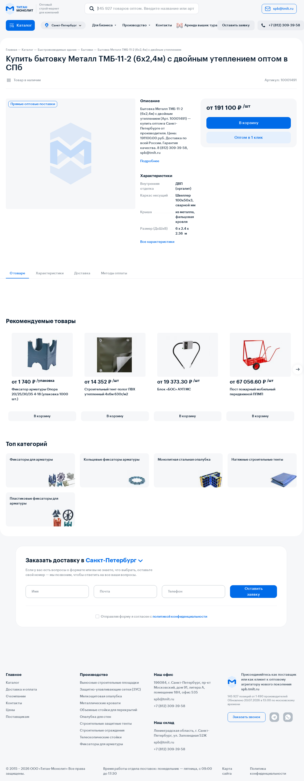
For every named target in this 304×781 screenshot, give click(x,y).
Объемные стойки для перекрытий (108, 710)
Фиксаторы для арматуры (31, 459)
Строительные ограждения (102, 730)
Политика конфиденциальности (268, 771)
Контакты (164, 25)
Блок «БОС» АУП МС (174, 389)
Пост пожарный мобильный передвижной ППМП (252, 392)
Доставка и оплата (21, 689)
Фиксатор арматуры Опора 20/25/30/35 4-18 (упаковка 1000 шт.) (40, 394)
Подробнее (149, 161)
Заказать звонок (246, 717)
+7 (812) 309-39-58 (280, 25)
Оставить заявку (236, 25)
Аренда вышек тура (197, 25)
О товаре (17, 273)
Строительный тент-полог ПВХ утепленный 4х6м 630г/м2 (109, 392)
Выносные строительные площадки (109, 682)
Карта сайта (227, 771)
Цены (10, 710)
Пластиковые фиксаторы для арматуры (34, 501)
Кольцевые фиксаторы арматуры (111, 459)
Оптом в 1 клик (248, 137)
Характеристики (50, 273)
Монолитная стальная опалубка (184, 459)
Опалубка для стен (95, 717)
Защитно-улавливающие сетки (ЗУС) (110, 689)
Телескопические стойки (100, 737)
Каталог (20, 25)
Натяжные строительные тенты (257, 459)
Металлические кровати (100, 703)
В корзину (248, 123)
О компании (16, 696)
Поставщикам (17, 717)
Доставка (82, 273)
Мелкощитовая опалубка (101, 696)
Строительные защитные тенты (106, 723)
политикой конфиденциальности (180, 616)
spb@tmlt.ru (279, 9)
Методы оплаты (114, 273)
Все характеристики (157, 242)
